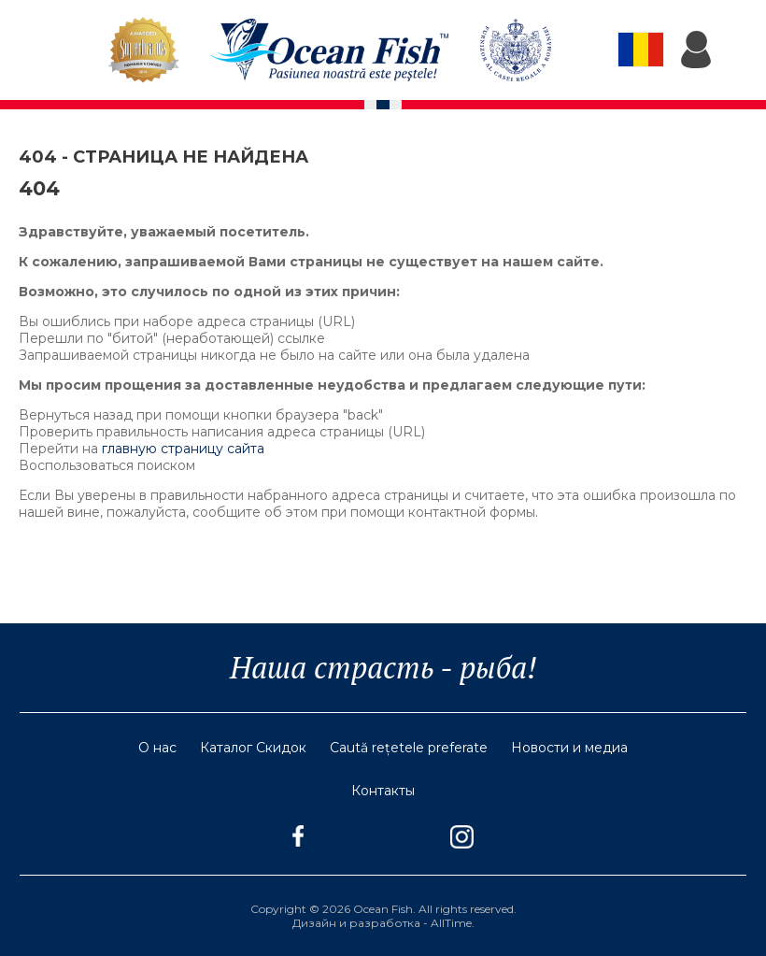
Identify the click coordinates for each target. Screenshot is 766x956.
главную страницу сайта (183, 448)
